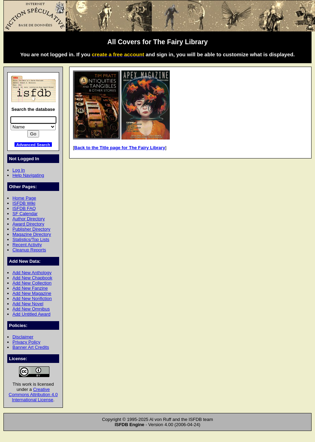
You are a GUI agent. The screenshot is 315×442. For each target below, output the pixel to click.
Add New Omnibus (31, 308)
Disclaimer (22, 336)
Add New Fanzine (30, 288)
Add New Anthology (32, 272)
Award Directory (28, 224)
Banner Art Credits (30, 347)
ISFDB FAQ (24, 208)
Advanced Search (33, 144)
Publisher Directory (31, 229)
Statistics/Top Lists (30, 239)
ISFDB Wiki (23, 203)
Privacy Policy (26, 342)
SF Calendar (25, 213)
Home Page (24, 198)
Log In (18, 170)
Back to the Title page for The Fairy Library (119, 147)
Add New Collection (32, 283)
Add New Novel (27, 303)
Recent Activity (27, 244)
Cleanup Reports (29, 249)
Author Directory (28, 218)
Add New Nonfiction (32, 298)
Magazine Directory (31, 234)
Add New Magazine (31, 293)
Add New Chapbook (32, 277)
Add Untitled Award (31, 314)
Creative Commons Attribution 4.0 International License (33, 394)
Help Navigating (28, 175)
